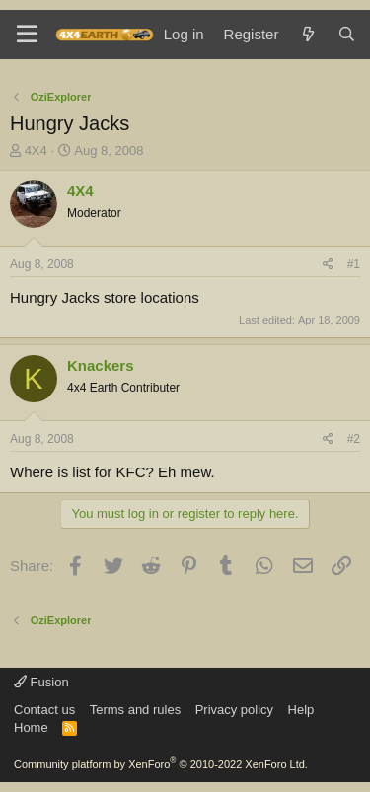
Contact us (44, 709)
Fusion (41, 682)
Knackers (100, 365)
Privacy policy (234, 709)
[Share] (328, 264)
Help (301, 709)
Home (31, 727)
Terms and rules (135, 709)
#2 (353, 439)
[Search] (347, 34)
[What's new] (307, 34)
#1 (353, 264)
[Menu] (27, 34)
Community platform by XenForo (161, 764)
